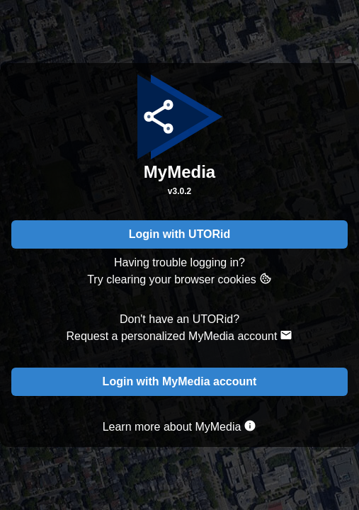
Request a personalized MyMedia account (180, 335)
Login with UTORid (180, 234)
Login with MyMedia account (180, 381)
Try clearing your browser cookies (179, 278)
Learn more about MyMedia (180, 426)
